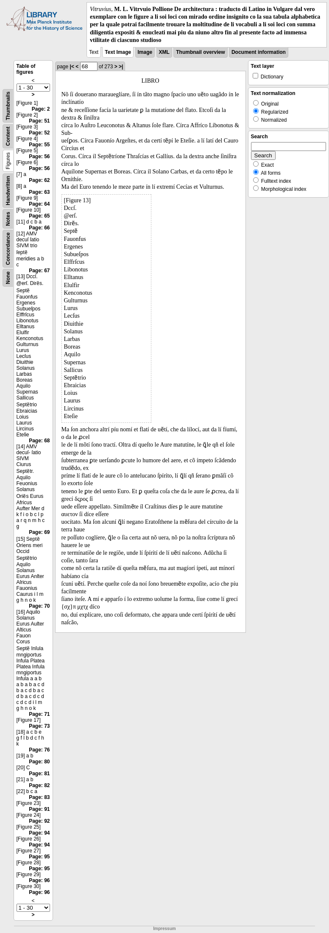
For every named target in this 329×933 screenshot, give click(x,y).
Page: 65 (39, 216)
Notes (8, 219)
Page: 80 (39, 762)
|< (72, 67)
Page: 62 (39, 180)
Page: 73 (39, 726)
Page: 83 (39, 797)
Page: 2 (41, 109)
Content (8, 136)
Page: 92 (39, 821)
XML (164, 52)
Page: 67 (39, 271)
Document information (258, 52)
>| (121, 67)
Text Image (118, 52)
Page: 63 (39, 192)
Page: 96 (39, 880)
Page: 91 (39, 809)
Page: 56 (39, 156)
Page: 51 (39, 121)
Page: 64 (39, 204)
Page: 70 (39, 606)
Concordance (8, 248)
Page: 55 (39, 145)
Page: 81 (39, 774)
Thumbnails (8, 106)
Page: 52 (39, 133)
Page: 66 (39, 228)
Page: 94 (39, 833)
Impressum (164, 928)
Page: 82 (39, 785)
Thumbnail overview (200, 52)
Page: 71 (39, 714)
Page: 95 (39, 857)
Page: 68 (39, 441)
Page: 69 (39, 532)
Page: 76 (39, 750)
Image (145, 52)
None (8, 277)
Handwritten (8, 190)
